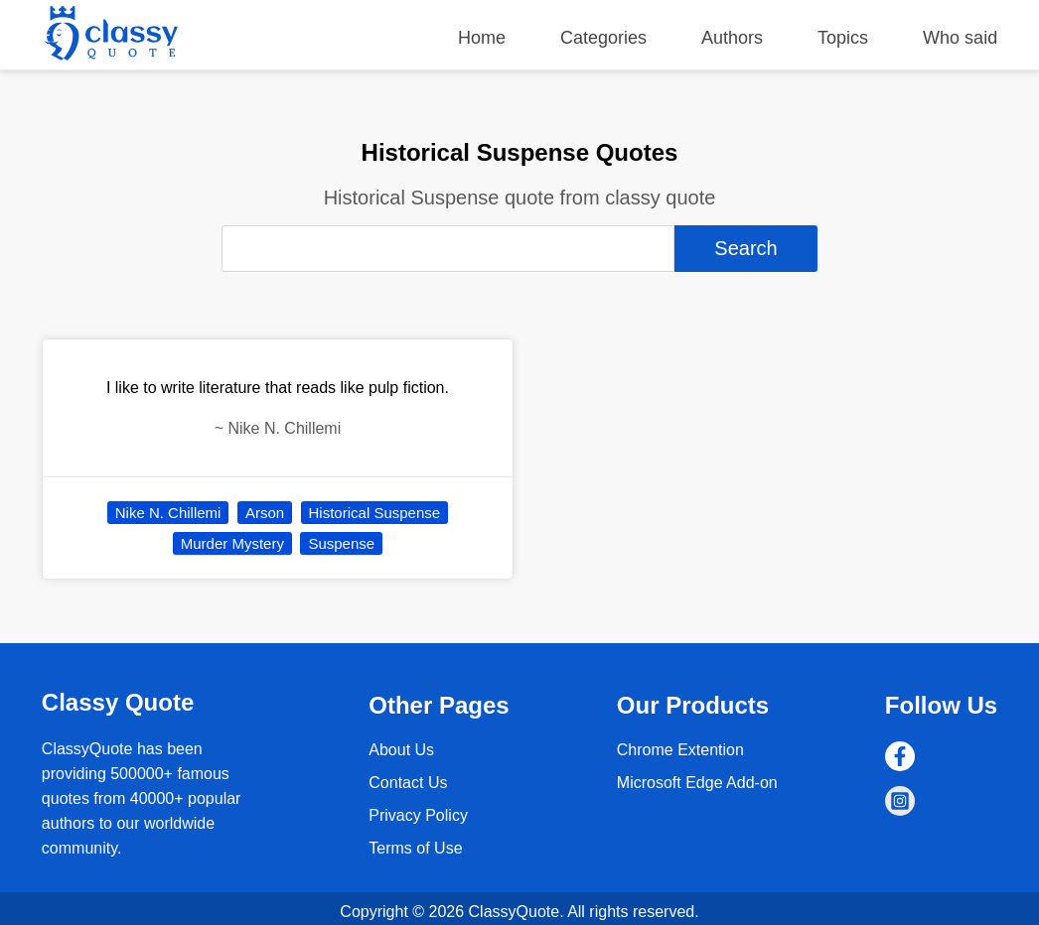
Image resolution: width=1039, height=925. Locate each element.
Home (482, 38)
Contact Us (408, 782)
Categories (603, 38)
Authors (732, 38)
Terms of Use (415, 848)
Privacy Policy (418, 815)
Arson (264, 512)
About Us (401, 749)
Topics (842, 38)
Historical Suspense (375, 512)
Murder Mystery (232, 543)
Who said (960, 38)
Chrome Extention (680, 749)
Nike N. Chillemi (168, 512)
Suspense (341, 543)
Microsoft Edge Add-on (697, 782)
